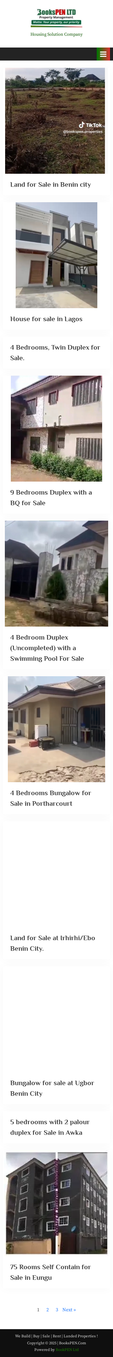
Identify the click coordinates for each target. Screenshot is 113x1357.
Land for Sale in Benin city (50, 184)
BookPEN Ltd (67, 1349)
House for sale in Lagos (46, 319)
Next (67, 1310)
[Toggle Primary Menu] (103, 54)
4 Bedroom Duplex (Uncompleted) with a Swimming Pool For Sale (47, 647)
